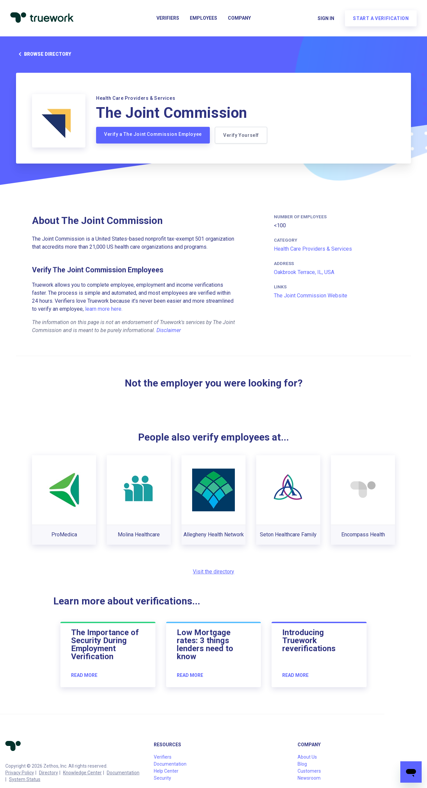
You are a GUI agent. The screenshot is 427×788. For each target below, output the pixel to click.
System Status (24, 779)
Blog (302, 764)
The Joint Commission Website (310, 295)
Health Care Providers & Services (313, 249)
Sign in (325, 18)
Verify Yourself (241, 135)
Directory (48, 772)
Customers (309, 771)
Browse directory (43, 54)
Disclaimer (168, 330)
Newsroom (309, 778)
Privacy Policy (19, 772)
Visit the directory (213, 571)
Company (239, 18)
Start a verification (380, 18)
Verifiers (167, 18)
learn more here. (103, 309)
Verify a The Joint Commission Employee (153, 134)
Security (162, 778)
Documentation (123, 772)
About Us (307, 757)
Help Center (166, 771)
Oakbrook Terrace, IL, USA (304, 272)
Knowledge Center (82, 772)
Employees (203, 18)
